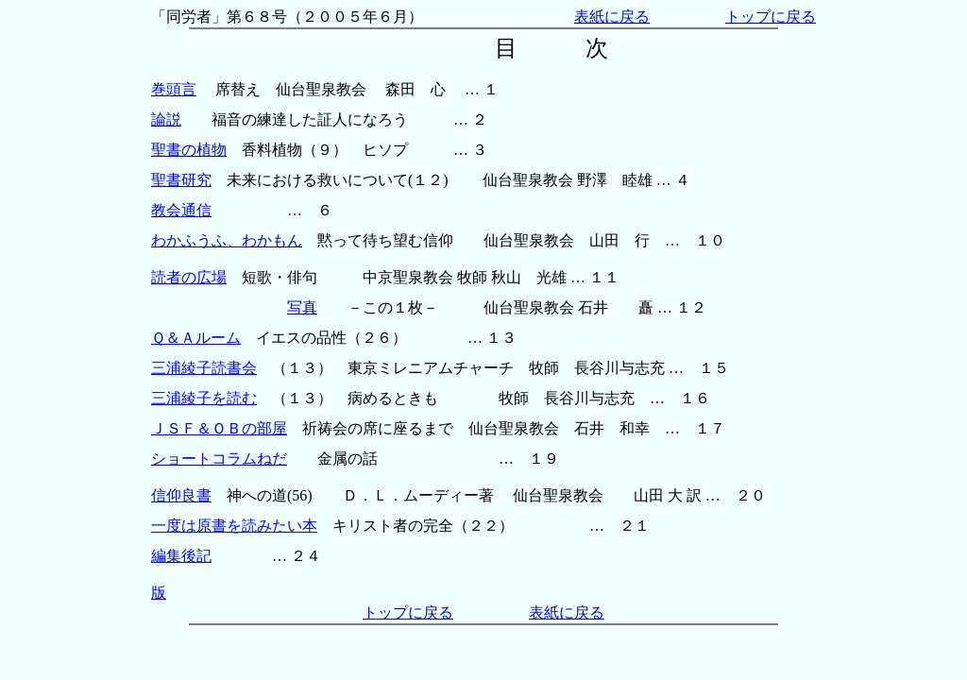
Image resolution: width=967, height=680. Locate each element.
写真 (302, 307)
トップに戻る (770, 16)
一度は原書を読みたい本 (234, 526)
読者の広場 (189, 277)
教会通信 (181, 210)
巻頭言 (173, 89)
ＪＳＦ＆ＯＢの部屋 (219, 428)
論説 (166, 119)
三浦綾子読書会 (204, 368)
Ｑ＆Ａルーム (196, 338)
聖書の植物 (189, 150)
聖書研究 (181, 180)
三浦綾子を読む (204, 398)
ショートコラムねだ (219, 458)
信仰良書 (181, 495)
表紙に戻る (612, 16)
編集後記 (181, 556)
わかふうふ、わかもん (226, 240)
